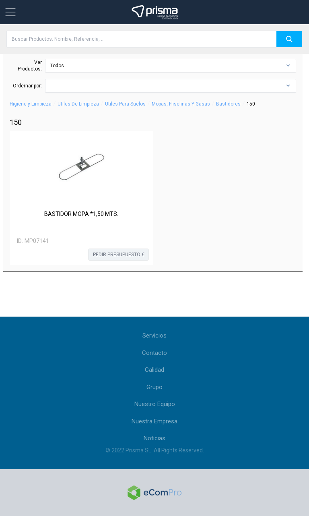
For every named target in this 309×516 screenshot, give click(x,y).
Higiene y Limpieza (31, 104)
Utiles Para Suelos (125, 104)
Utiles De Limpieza (78, 104)
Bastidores (228, 104)
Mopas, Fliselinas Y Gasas (181, 104)
